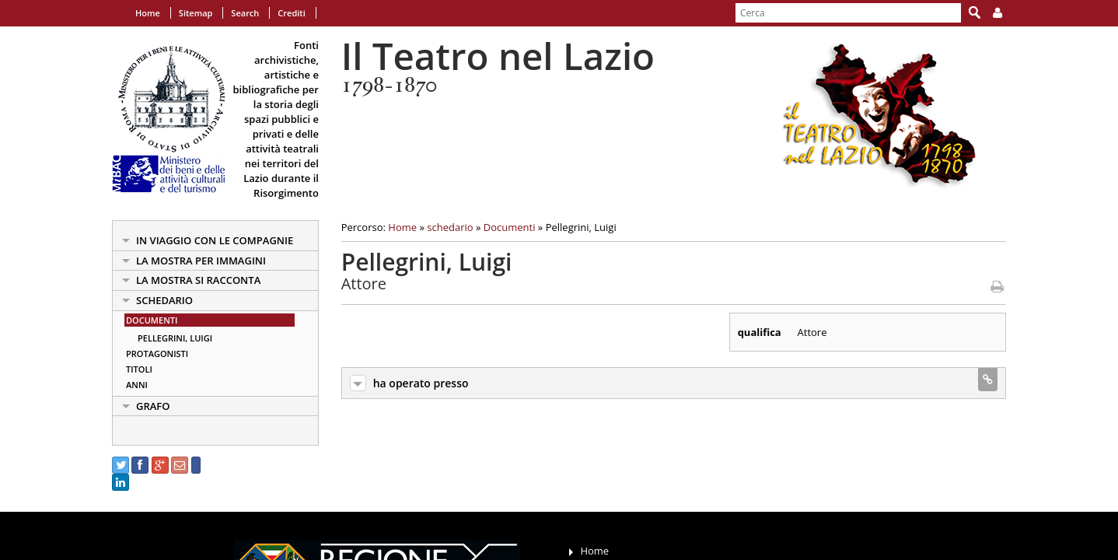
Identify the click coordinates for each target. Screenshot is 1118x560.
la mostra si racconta (198, 280)
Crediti (291, 13)
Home (147, 13)
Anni (137, 384)
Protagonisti (157, 353)
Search (245, 13)
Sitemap (196, 13)
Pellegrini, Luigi (175, 338)
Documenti (151, 320)
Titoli (139, 369)
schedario (164, 300)
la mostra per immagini (201, 261)
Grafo (153, 406)
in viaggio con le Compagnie (214, 240)
